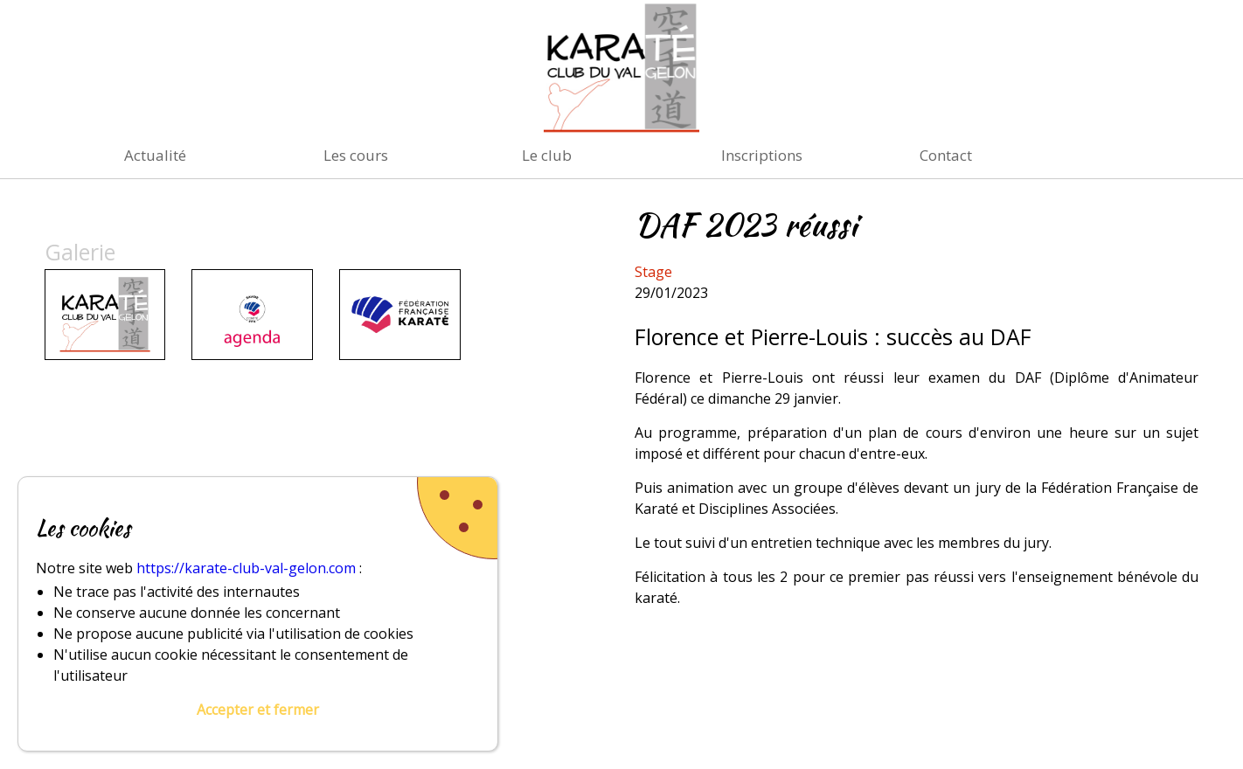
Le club (547, 155)
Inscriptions (761, 155)
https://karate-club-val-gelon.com (246, 568)
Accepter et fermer (258, 709)
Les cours (355, 155)
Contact (946, 155)
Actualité (155, 155)
